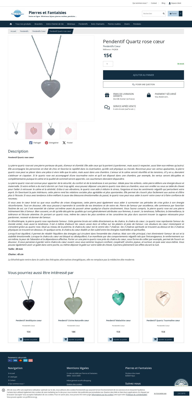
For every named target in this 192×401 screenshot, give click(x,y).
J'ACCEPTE (181, 393)
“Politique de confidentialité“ (136, 395)
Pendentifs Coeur (39, 31)
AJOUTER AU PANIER (143, 75)
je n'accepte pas (160, 393)
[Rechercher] (163, 13)
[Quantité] (108, 64)
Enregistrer (52, 142)
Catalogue (12, 377)
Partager (35, 142)
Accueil (13, 31)
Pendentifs (24, 31)
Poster (68, 142)
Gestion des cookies (74, 384)
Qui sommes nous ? (16, 384)
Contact (154, 3)
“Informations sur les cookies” (102, 395)
